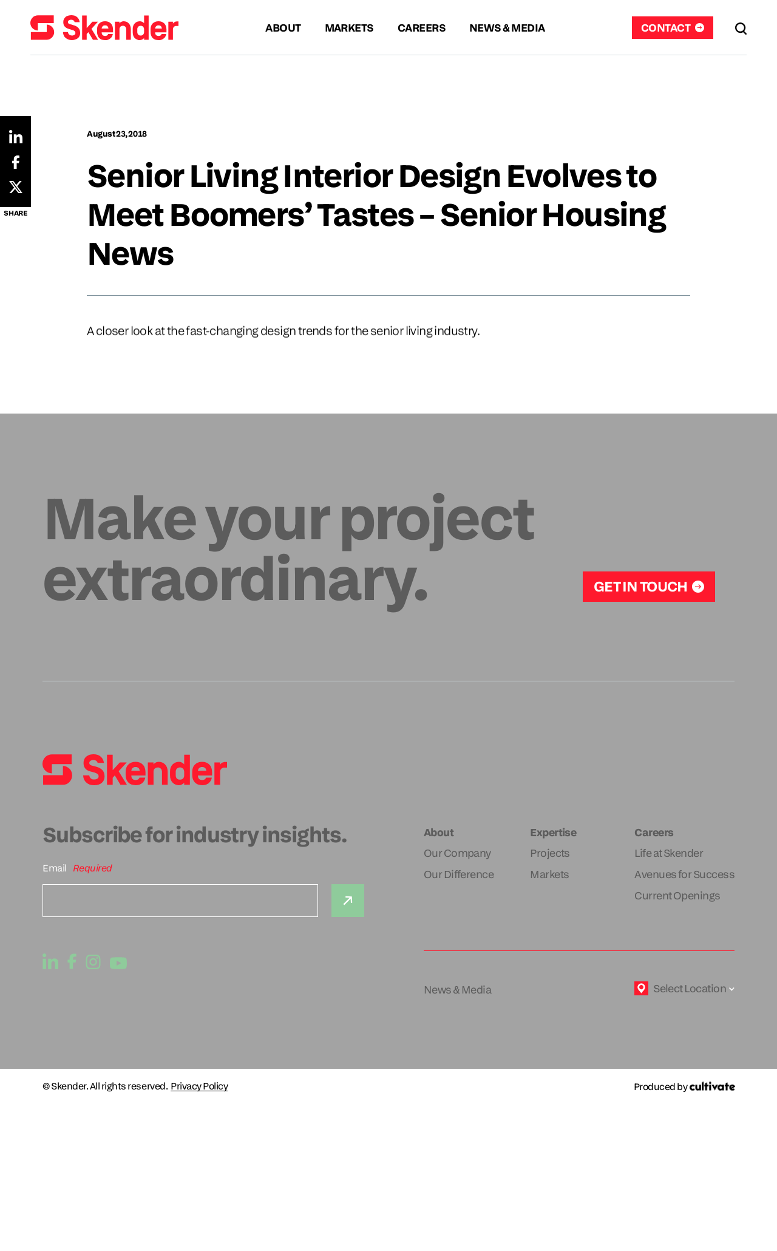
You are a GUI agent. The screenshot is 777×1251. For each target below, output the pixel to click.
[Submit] (347, 900)
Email (54, 868)
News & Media (458, 989)
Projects (550, 853)
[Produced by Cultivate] (684, 1086)
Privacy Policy (199, 1086)
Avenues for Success (684, 874)
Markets (549, 874)
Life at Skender (668, 853)
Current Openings (677, 895)
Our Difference (459, 874)
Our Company (457, 853)
